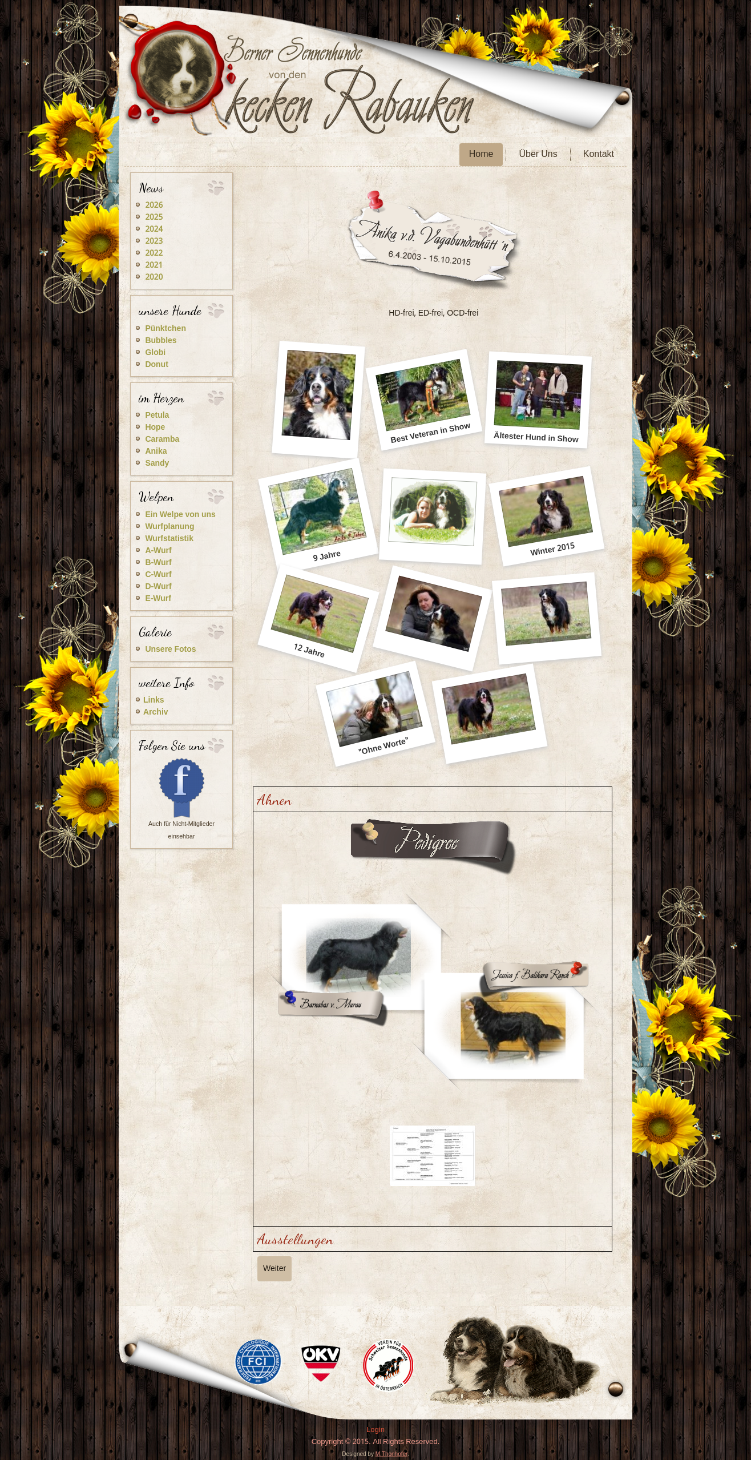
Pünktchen (165, 329)
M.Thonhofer (391, 1454)
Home (481, 154)
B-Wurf (158, 563)
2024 (154, 229)
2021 (154, 265)
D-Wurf (158, 587)
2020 (154, 277)
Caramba (162, 439)
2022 (154, 253)
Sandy (157, 463)
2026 (154, 205)
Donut (156, 365)
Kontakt (598, 154)
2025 (154, 217)
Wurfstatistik (169, 539)
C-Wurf (158, 575)
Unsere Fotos (170, 649)
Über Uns (538, 154)
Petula (157, 415)
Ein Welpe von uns (180, 515)
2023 (154, 241)
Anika (156, 451)
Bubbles (160, 341)
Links (153, 700)
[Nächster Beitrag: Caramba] (274, 1268)
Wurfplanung (169, 527)
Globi (155, 353)
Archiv (155, 712)
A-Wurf (158, 551)
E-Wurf (158, 599)
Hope (155, 427)
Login (375, 1430)
